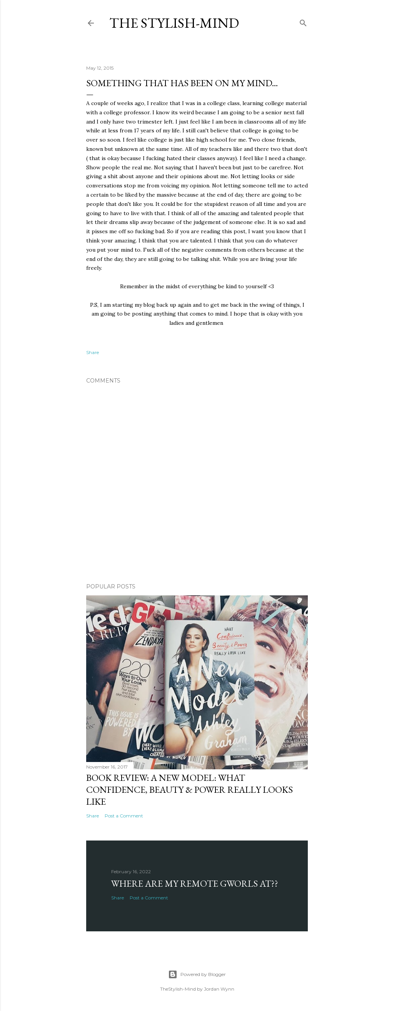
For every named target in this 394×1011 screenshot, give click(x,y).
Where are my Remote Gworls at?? (194, 883)
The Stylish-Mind (174, 23)
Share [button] (92, 352)
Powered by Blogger (197, 974)
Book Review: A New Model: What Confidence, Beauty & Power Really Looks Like (189, 789)
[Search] (303, 21)
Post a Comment (124, 816)
